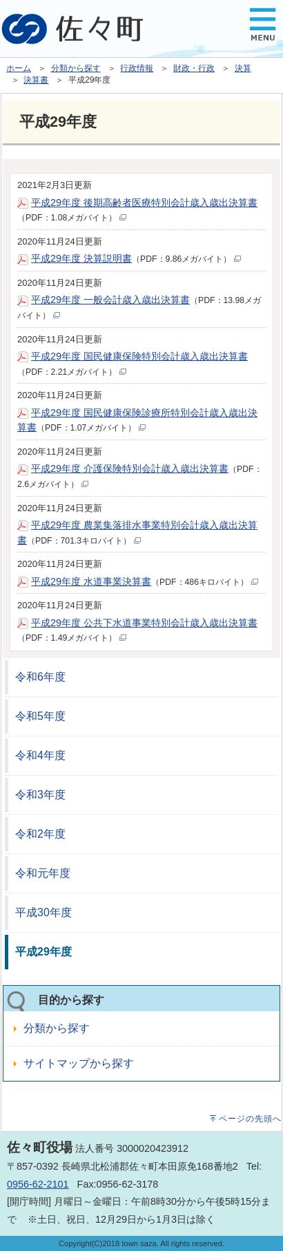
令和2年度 (40, 834)
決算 (243, 68)
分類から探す (76, 68)
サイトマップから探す (78, 1063)
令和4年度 (40, 755)
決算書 (35, 80)
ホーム (18, 68)
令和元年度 (42, 873)
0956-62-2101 (38, 1184)
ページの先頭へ (250, 1119)
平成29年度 (43, 952)
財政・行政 (194, 68)
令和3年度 (40, 794)
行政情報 (136, 68)
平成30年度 (43, 912)
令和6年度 (40, 677)
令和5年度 (40, 716)
